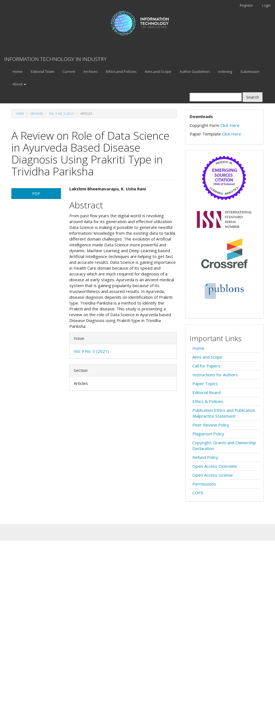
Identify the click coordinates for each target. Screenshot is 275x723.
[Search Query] (216, 97)
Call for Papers (206, 366)
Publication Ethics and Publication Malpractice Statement (223, 413)
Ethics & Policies (207, 401)
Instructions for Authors (215, 374)
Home (17, 71)
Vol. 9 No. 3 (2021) (61, 114)
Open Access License (212, 475)
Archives (90, 71)
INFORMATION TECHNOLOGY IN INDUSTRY (55, 59)
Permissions (204, 484)
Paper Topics (205, 383)
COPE (197, 492)
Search (252, 97)
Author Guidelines (195, 71)
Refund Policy (205, 457)
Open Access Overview (214, 466)
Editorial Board (206, 392)
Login (266, 5)
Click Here (230, 125)
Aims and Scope (158, 71)
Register (246, 5)
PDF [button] (36, 193)
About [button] (19, 83)
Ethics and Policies (121, 71)
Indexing (225, 71)
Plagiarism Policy (208, 433)
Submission (249, 71)
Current (68, 71)
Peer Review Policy (210, 425)
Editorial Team (42, 71)
